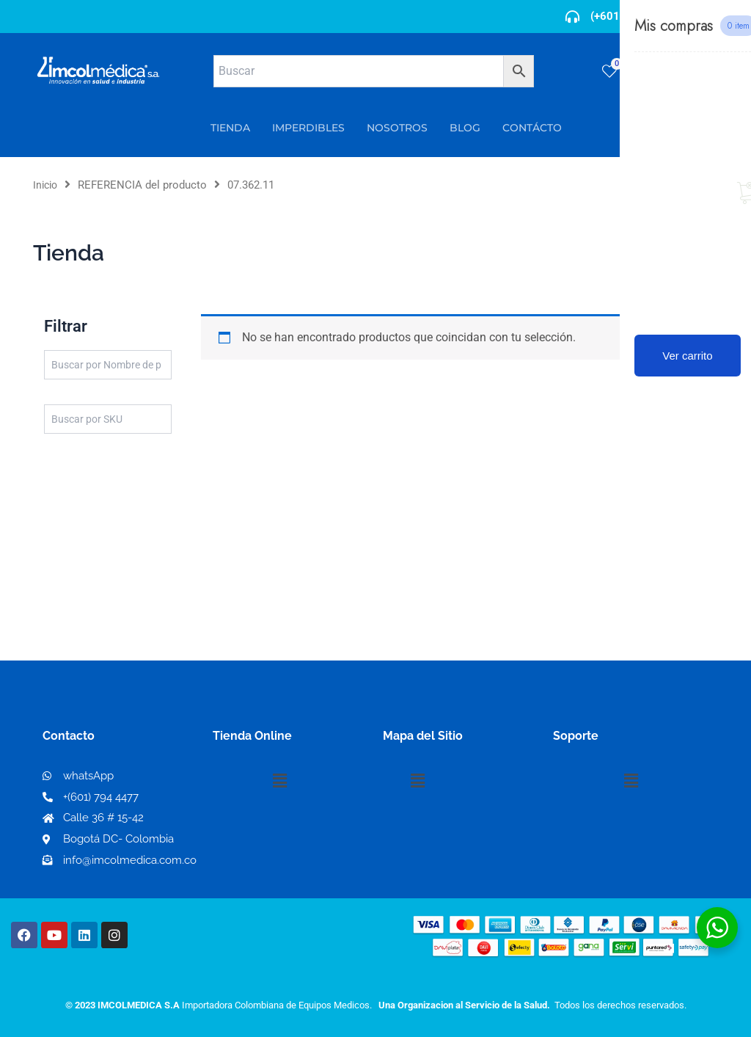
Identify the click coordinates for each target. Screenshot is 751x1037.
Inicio (46, 185)
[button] (279, 781)
